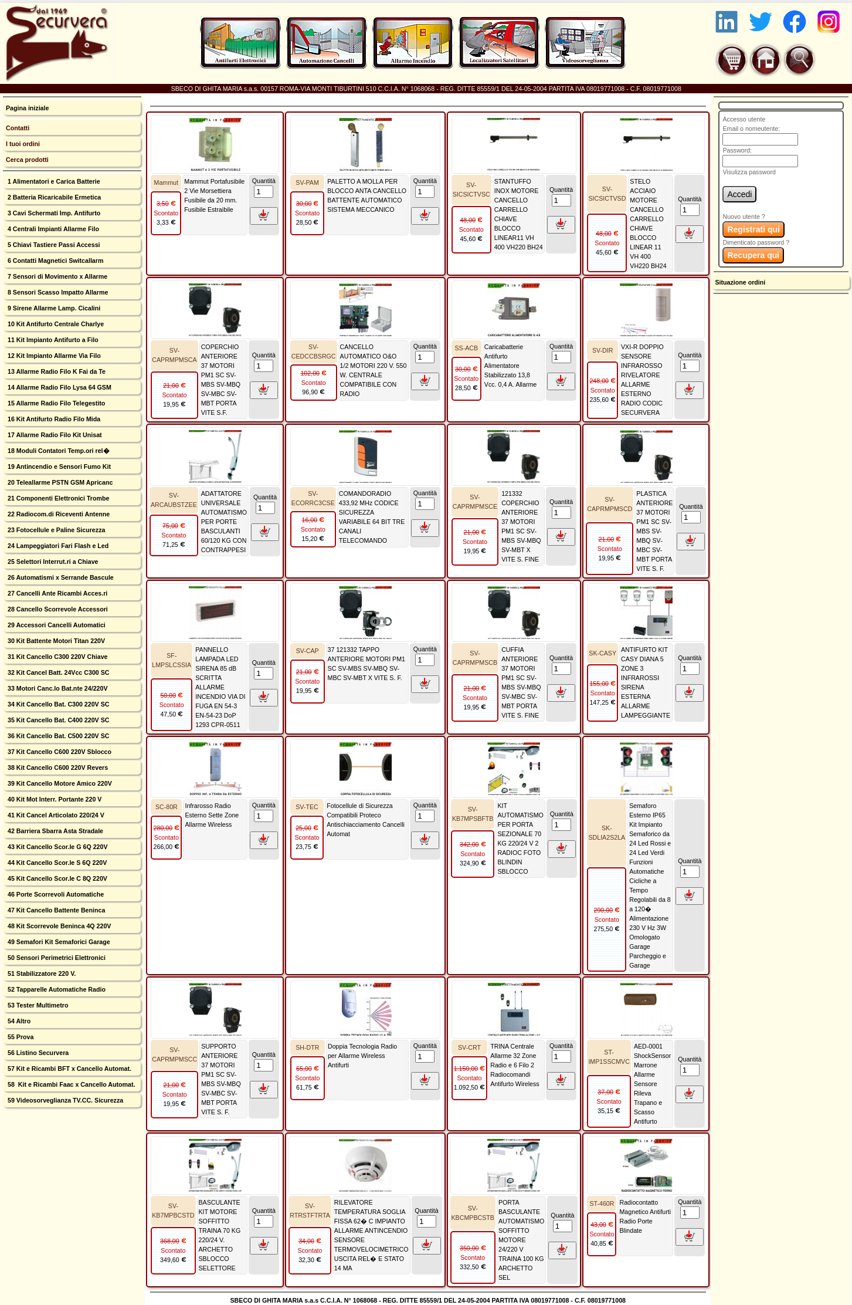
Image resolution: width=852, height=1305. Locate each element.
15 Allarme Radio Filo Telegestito (55, 403)
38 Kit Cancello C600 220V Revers (57, 767)
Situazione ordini (740, 282)
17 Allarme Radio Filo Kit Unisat (54, 434)
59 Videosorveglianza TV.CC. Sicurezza (64, 1100)
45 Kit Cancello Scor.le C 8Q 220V (56, 878)
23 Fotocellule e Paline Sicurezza (55, 529)
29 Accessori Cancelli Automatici (56, 624)
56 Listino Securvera (37, 1052)
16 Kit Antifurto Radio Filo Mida (53, 418)
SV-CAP (307, 650)
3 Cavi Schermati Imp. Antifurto (53, 213)
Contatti (17, 127)
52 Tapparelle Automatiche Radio (56, 989)
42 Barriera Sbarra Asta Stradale (54, 830)
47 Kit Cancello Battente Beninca (55, 910)
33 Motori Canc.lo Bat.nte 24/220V (57, 688)
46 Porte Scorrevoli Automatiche (55, 894)
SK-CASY (602, 653)
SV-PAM (307, 182)
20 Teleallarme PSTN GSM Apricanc (59, 482)
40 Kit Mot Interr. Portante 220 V (53, 799)
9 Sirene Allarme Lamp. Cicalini (53, 308)
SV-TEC (307, 806)
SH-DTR (307, 1047)
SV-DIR (602, 350)
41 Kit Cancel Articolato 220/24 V (55, 815)
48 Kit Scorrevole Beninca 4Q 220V (58, 925)
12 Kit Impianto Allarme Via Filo (53, 355)
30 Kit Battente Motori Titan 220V (55, 640)
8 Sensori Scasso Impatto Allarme (57, 292)
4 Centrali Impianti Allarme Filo (52, 228)
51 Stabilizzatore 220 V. (41, 973)
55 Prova (19, 1036)
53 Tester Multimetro (37, 1005)
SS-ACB (466, 347)
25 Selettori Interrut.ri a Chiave (52, 561)
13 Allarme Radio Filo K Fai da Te (56, 371)
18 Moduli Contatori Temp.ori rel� (58, 450)
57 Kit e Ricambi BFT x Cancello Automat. (68, 1068)
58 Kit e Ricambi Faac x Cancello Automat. (70, 1084)
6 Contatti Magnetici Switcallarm (54, 260)
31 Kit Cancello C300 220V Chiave (57, 656)
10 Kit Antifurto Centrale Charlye (55, 323)
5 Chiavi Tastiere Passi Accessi (53, 244)
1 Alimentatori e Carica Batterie (53, 181)
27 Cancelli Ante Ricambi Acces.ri (56, 593)
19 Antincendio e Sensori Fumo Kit (58, 466)
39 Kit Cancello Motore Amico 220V (59, 783)
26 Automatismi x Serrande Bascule (60, 577)
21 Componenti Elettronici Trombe (57, 498)
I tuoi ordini (23, 143)
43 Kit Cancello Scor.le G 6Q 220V (57, 846)
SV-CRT (469, 1047)
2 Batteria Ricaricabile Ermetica (53, 197)
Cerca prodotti (27, 159)
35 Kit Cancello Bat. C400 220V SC (58, 720)
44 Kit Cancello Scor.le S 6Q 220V (56, 862)
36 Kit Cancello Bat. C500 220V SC (58, 735)
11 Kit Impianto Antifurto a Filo (52, 339)
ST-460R (601, 1203)
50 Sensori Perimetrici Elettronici (56, 957)
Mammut (166, 182)
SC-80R (166, 806)
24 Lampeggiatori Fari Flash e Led (57, 545)
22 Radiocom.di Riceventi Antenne (58, 514)
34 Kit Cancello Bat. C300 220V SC (58, 704)
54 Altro (18, 1021)
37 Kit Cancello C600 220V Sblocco (58, 751)
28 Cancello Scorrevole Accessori (57, 609)
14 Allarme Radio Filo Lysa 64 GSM (58, 387)
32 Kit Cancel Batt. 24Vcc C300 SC (58, 672)
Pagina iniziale (27, 107)
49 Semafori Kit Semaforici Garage (58, 941)
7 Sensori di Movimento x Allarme (56, 276)
